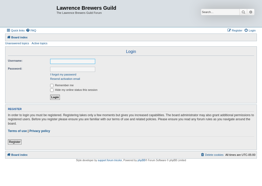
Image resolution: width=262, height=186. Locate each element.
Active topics (40, 43)
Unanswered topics (17, 43)
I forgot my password (63, 74)
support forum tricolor (110, 160)
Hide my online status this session (73, 89)
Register (14, 142)
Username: (15, 60)
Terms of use (17, 131)
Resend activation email (65, 78)
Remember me (62, 85)
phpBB (141, 160)
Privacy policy (39, 131)
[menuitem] (31, 30)
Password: (15, 68)
